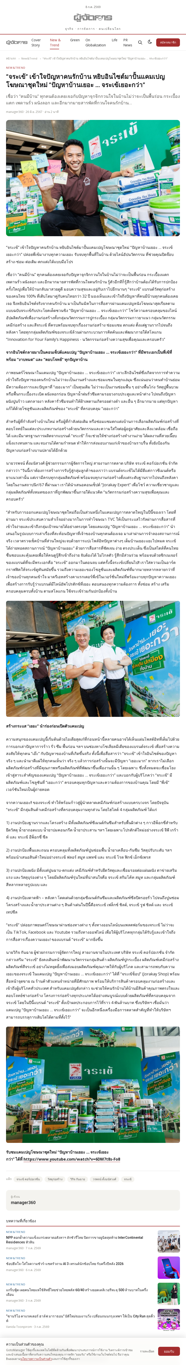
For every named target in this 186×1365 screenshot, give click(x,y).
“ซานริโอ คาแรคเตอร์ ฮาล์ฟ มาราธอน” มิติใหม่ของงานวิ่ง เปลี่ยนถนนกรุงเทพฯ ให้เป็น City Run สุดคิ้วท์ (80, 1318)
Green (75, 40)
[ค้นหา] (140, 42)
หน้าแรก (11, 58)
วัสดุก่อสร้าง (54, 1179)
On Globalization (95, 42)
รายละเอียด (147, 1351)
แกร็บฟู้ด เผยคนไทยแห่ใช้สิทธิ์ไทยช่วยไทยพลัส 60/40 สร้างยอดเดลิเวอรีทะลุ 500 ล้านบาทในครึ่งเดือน (77, 1292)
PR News (127, 42)
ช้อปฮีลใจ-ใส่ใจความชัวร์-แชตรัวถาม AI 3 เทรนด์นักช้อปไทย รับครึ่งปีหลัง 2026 (65, 1264)
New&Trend (29, 58)
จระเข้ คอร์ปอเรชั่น (28, 1179)
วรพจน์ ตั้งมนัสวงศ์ (104, 1179)
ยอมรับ (169, 1351)
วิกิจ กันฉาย (77, 1179)
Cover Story (36, 42)
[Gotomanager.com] (93, 17)
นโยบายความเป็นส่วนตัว (36, 1359)
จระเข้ (128, 1179)
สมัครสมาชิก (168, 42)
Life (114, 40)
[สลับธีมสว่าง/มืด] (150, 42)
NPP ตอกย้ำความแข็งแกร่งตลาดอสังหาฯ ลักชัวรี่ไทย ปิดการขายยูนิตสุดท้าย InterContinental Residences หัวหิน (74, 1240)
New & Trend (55, 42)
